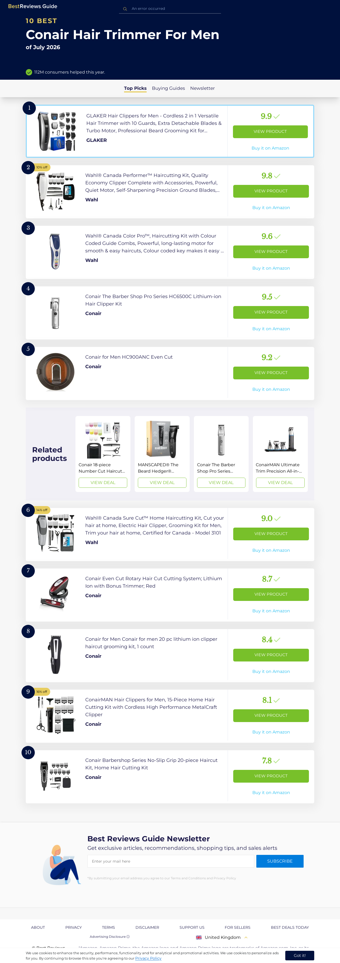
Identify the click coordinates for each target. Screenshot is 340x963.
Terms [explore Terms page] (108, 927)
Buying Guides (168, 88)
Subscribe (280, 861)
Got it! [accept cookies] (300, 955)
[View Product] (170, 131)
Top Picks (135, 88)
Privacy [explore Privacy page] (73, 927)
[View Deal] (102, 454)
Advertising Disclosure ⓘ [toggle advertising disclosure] (110, 937)
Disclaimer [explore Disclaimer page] (147, 927)
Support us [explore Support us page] (192, 927)
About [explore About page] (38, 927)
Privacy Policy (148, 958)
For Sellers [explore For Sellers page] (237, 927)
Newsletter (202, 88)
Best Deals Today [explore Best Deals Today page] (290, 927)
